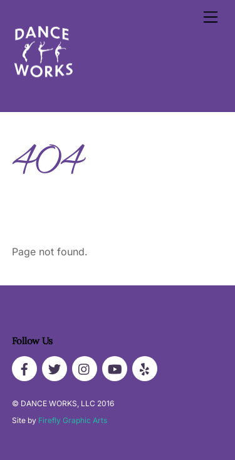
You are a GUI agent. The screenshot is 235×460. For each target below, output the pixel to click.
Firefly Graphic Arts (72, 420)
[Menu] (210, 16)
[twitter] (54, 367)
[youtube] (114, 367)
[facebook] (24, 367)
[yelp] (144, 367)
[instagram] (84, 367)
